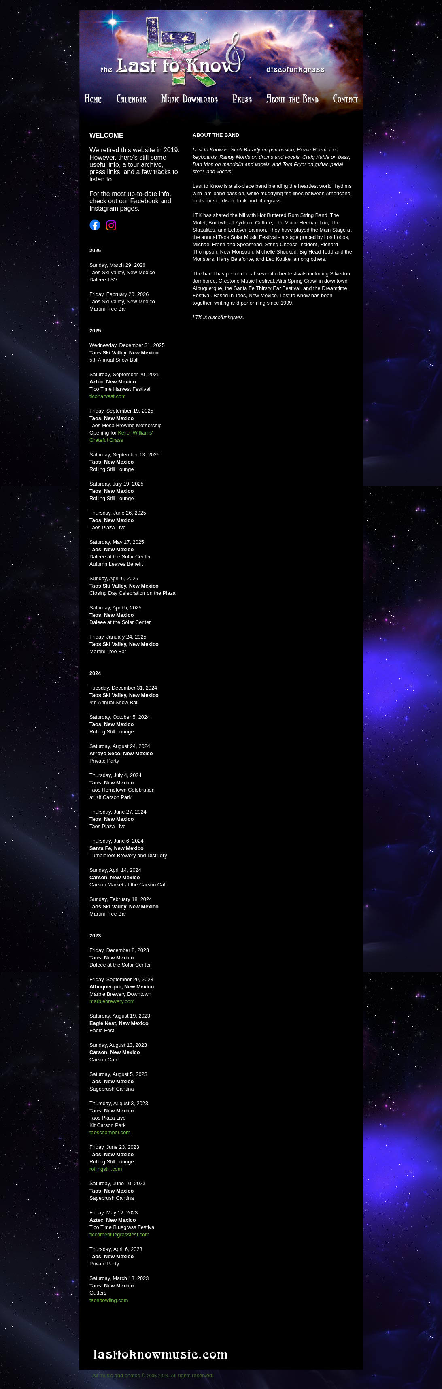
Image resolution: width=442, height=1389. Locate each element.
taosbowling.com (108, 1300)
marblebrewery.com (111, 1001)
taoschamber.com (109, 1132)
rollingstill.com (105, 1169)
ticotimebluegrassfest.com (119, 1234)
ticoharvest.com (107, 396)
